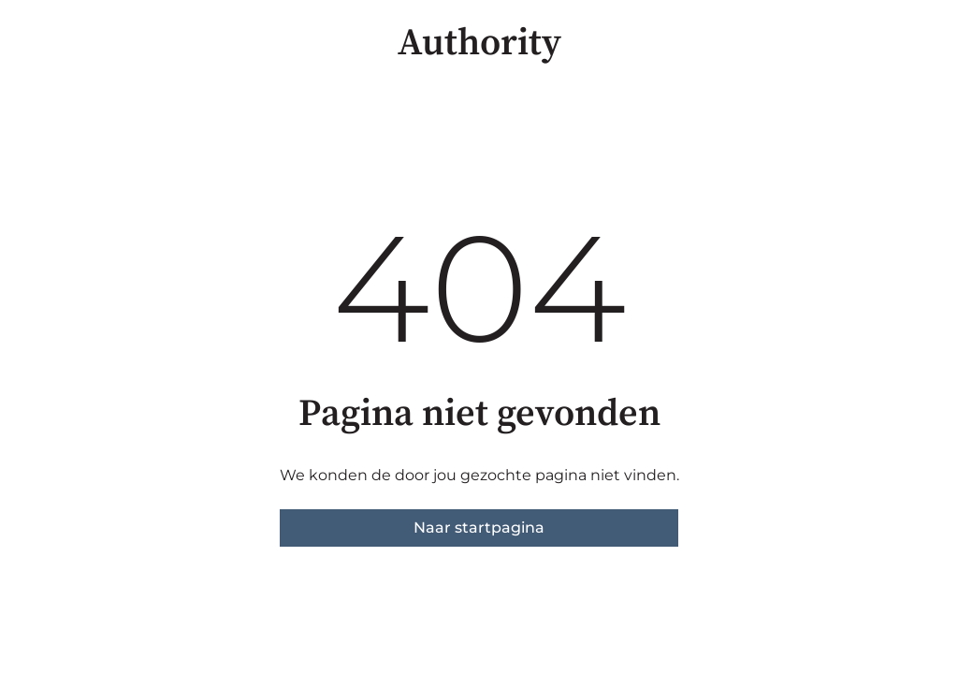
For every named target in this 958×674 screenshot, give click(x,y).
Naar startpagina (479, 527)
